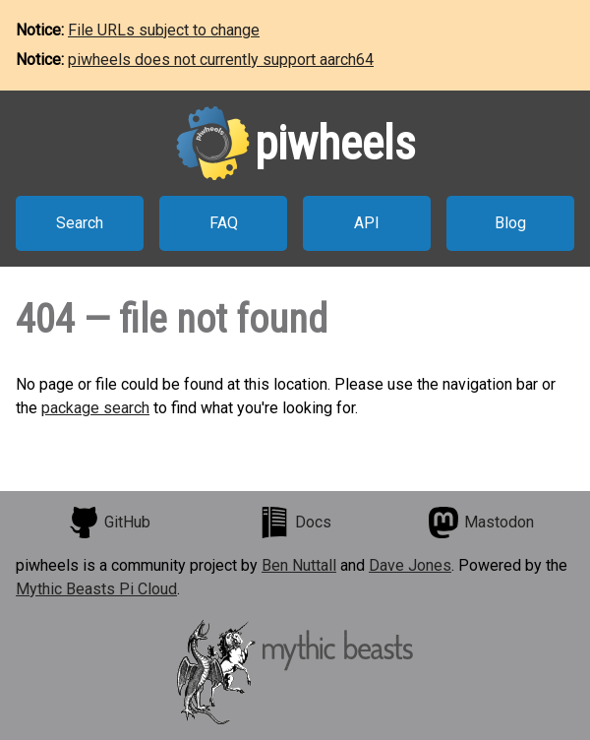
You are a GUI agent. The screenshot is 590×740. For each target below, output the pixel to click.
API (367, 223)
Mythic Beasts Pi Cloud (96, 589)
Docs (295, 522)
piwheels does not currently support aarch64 (221, 59)
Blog (510, 223)
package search (95, 408)
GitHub (109, 522)
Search (79, 223)
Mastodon (481, 522)
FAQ (223, 223)
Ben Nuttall (299, 565)
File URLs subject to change (164, 30)
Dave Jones (410, 565)
